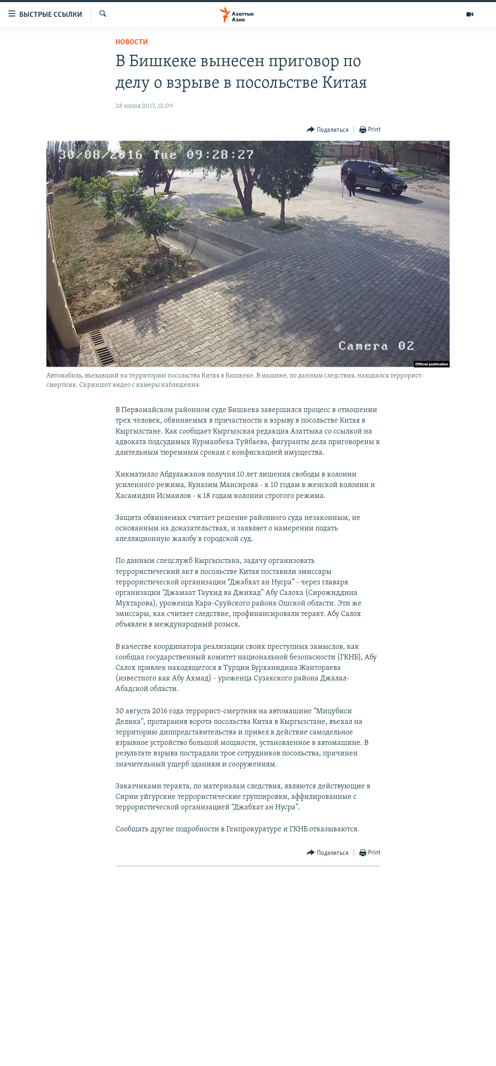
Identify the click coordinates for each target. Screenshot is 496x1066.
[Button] (328, 130)
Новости (131, 42)
